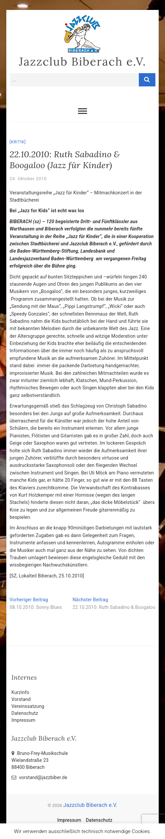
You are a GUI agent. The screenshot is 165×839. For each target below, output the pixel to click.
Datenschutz (25, 713)
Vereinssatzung (28, 706)
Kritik (18, 142)
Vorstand (21, 699)
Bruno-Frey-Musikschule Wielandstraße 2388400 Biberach (40, 760)
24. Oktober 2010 (28, 178)
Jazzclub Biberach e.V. (82, 62)
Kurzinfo (20, 692)
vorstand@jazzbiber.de (39, 777)
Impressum (23, 720)
